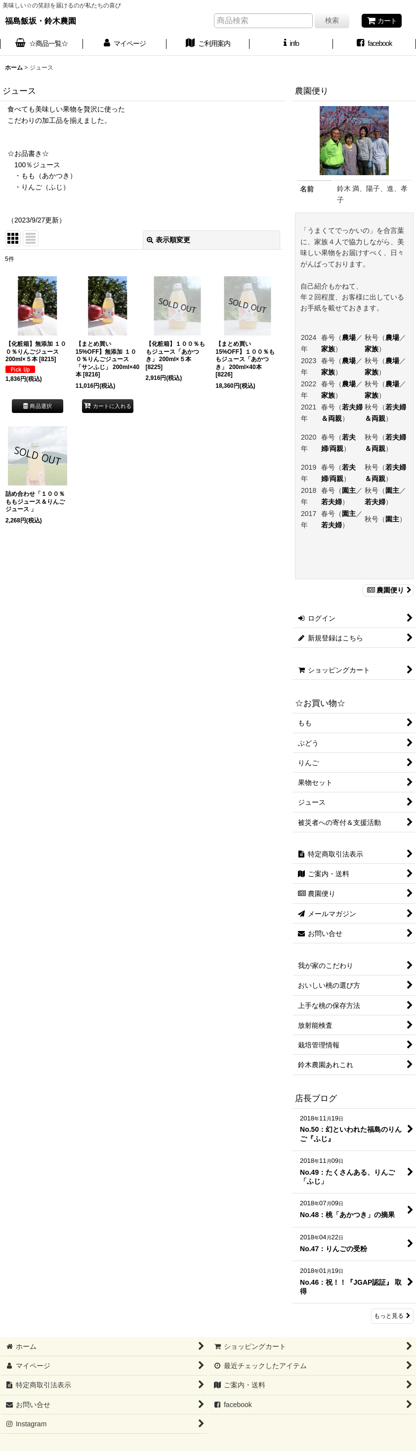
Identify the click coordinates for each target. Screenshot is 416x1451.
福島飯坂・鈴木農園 (40, 20)
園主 (349, 490)
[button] (291, 44)
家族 (328, 349)
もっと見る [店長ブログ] (392, 1315)
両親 (336, 448)
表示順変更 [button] (168, 240)
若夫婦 (331, 502)
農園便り (388, 590)
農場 (349, 337)
